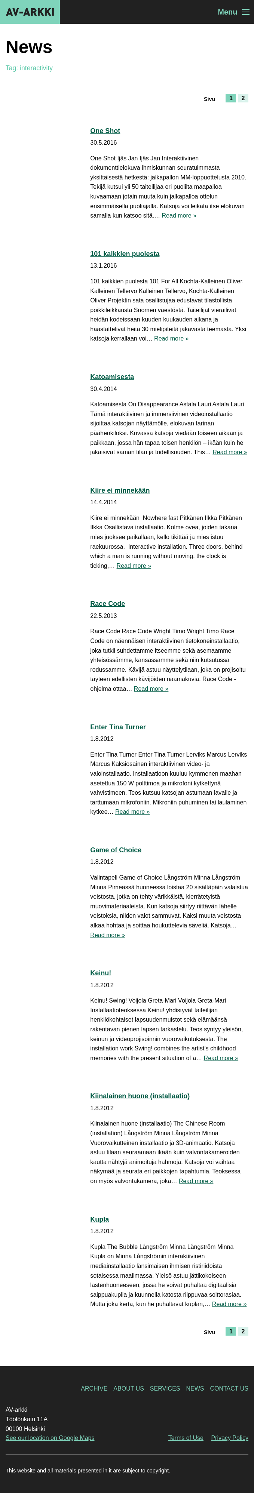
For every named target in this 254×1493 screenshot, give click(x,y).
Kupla (99, 1219)
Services (165, 1388)
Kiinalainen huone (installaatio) (140, 1096)
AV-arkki (30, 12)
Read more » (179, 215)
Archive (94, 1388)
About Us (128, 1388)
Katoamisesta (112, 377)
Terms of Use (185, 1438)
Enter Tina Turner (118, 727)
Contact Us (229, 1388)
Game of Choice (115, 850)
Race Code (107, 603)
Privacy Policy (229, 1438)
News (195, 1388)
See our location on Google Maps (50, 1438)
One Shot (105, 131)
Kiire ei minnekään (120, 490)
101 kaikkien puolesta (124, 254)
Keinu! (100, 973)
